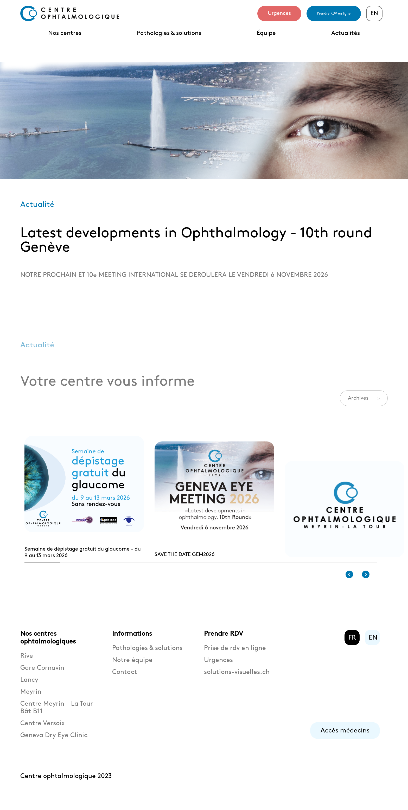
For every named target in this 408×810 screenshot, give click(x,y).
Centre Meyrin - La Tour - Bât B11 (59, 714)
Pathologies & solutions (169, 33)
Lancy (29, 686)
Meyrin (30, 698)
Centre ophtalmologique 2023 (66, 783)
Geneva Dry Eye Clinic (53, 742)
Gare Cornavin (42, 674)
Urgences (279, 13)
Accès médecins (345, 737)
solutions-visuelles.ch (237, 678)
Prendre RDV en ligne (333, 13)
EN (374, 13)
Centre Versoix (42, 730)
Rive (26, 662)
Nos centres (64, 33)
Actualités (345, 33)
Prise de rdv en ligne (235, 655)
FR (352, 644)
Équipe (266, 33)
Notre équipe (132, 666)
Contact (124, 678)
